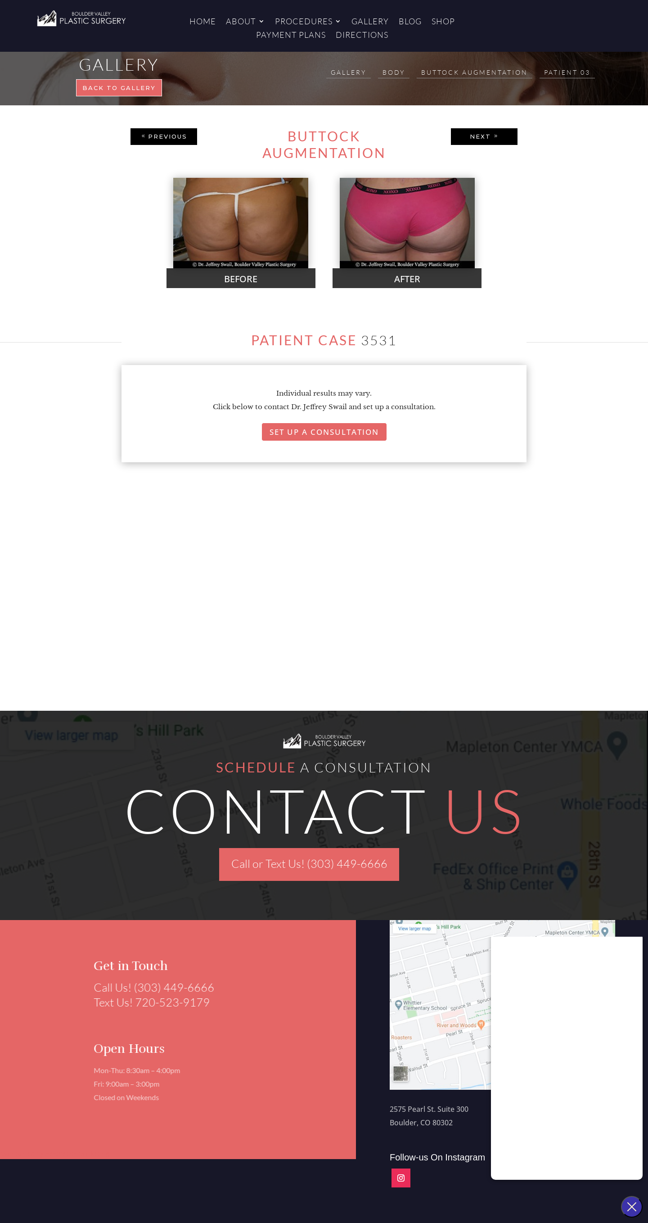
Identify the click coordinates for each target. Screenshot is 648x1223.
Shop (443, 22)
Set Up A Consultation (324, 432)
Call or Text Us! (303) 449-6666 (309, 864)
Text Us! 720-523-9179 (148, 1002)
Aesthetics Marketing (77, 1153)
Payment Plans (291, 36)
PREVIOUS (167, 136)
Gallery (370, 22)
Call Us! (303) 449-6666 (150, 987)
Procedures (304, 22)
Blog (410, 22)
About (241, 22)
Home (202, 22)
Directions (362, 36)
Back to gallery (119, 87)
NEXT (480, 136)
